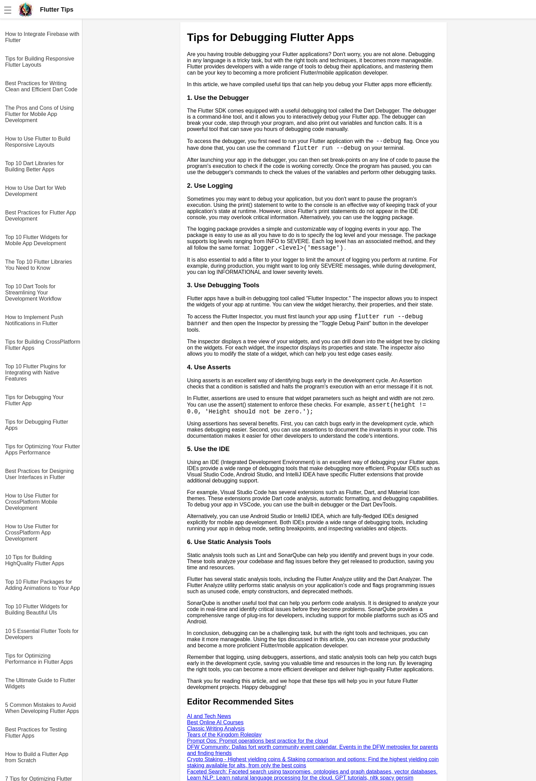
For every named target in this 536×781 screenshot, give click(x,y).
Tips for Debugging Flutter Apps (36, 425)
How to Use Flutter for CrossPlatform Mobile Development (31, 502)
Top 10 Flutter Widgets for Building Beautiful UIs (36, 609)
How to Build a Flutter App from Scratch (36, 757)
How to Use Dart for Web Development (35, 191)
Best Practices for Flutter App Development (40, 216)
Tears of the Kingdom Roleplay (224, 735)
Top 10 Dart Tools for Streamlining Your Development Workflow (33, 292)
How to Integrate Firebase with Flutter (42, 37)
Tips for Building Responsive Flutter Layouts (39, 62)
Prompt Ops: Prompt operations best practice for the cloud (257, 741)
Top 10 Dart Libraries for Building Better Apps (34, 166)
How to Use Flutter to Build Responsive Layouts (37, 142)
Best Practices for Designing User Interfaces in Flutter (39, 474)
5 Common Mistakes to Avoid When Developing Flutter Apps (42, 708)
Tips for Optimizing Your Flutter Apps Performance (42, 449)
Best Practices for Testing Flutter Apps (36, 733)
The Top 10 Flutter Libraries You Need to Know (38, 265)
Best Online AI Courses (215, 722)
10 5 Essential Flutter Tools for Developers (42, 634)
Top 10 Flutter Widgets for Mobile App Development (36, 240)
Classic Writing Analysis (216, 728)
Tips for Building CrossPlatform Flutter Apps (42, 345)
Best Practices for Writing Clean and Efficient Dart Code (41, 86)
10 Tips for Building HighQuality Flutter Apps (34, 560)
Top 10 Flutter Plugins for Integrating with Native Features (35, 372)
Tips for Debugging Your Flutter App (34, 400)
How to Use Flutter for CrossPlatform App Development (31, 533)
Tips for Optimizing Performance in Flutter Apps (39, 659)
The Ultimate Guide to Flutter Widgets (40, 683)
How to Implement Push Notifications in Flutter (34, 320)
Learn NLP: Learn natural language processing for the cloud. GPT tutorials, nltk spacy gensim (300, 778)
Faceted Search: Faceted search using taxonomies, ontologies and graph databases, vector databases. (312, 772)
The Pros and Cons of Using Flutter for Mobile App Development (39, 114)
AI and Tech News (209, 716)
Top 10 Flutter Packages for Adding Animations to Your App (42, 585)
